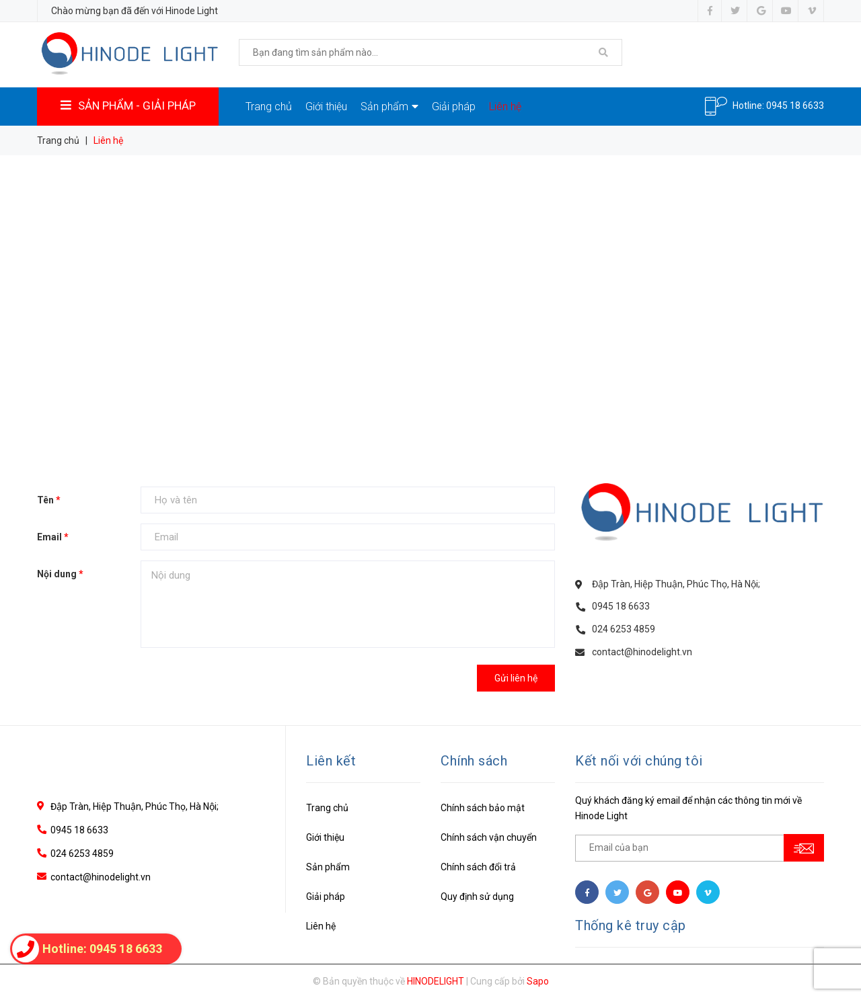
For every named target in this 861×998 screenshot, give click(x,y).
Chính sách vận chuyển (489, 837)
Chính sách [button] (474, 761)
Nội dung (60, 574)
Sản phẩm (389, 106)
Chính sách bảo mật (483, 807)
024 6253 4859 (623, 629)
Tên (49, 500)
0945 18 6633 (795, 104)
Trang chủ (269, 106)
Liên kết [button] (331, 761)
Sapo (538, 981)
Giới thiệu (326, 106)
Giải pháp (454, 106)
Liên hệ (505, 106)
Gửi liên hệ (515, 678)
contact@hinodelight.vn (642, 652)
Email (53, 537)
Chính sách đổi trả (478, 867)
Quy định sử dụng (477, 896)
